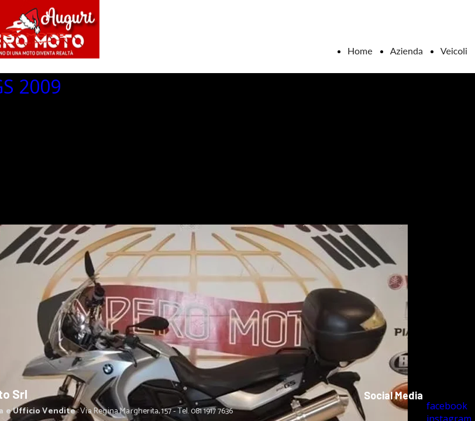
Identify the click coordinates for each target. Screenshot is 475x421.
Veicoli (453, 50)
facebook (446, 405)
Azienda (406, 50)
